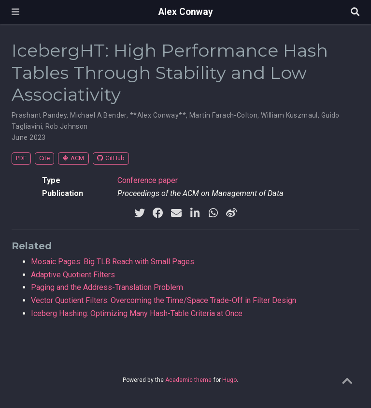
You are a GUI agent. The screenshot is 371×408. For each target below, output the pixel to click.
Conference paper (147, 180)
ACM (73, 158)
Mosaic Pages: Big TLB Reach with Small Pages (112, 261)
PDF (21, 158)
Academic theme (188, 380)
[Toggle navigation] (15, 11)
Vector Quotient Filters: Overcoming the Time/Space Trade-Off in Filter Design (163, 300)
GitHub (111, 158)
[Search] (355, 12)
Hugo (229, 380)
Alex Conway (185, 11)
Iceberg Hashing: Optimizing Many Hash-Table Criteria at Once (137, 313)
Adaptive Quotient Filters (73, 274)
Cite (44, 158)
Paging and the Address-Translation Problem (107, 287)
